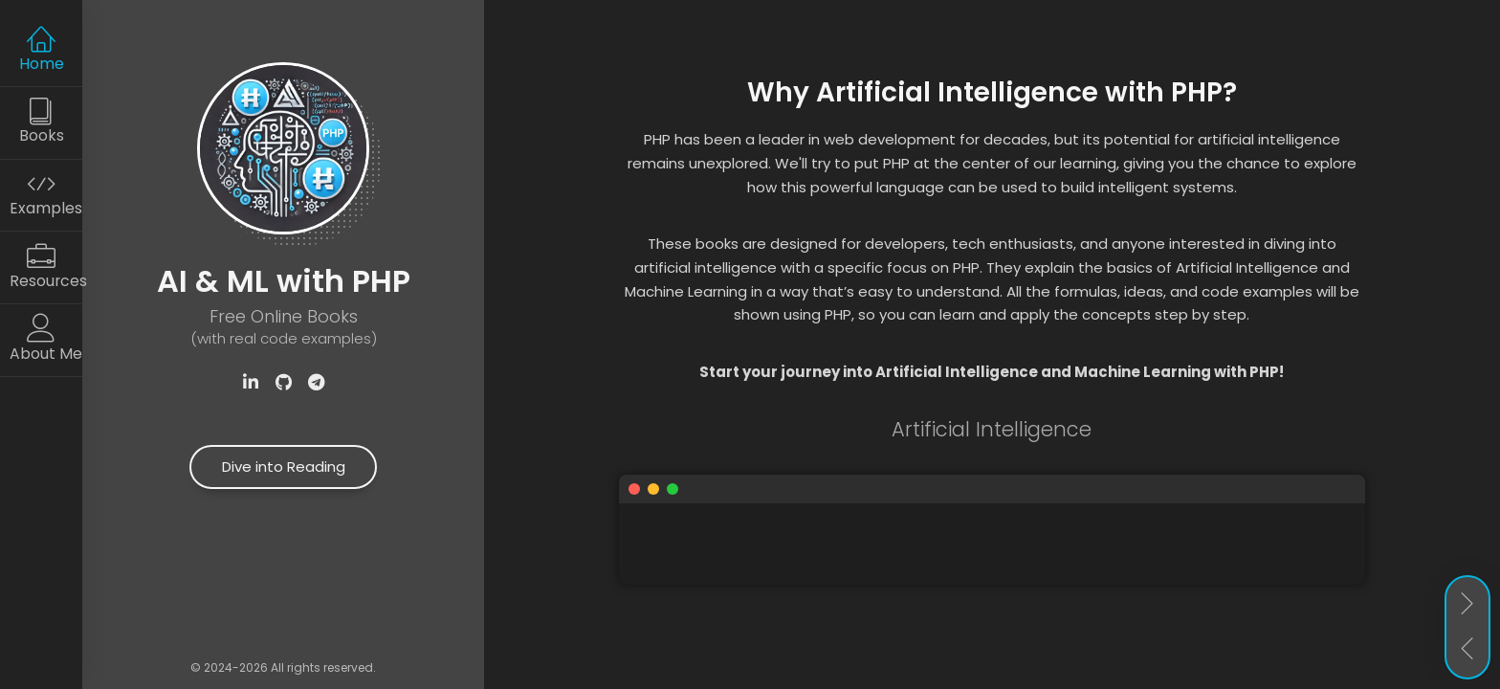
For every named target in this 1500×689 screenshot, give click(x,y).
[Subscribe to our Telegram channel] (315, 382)
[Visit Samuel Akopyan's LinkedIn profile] (250, 382)
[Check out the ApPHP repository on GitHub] (283, 382)
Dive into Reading (283, 466)
